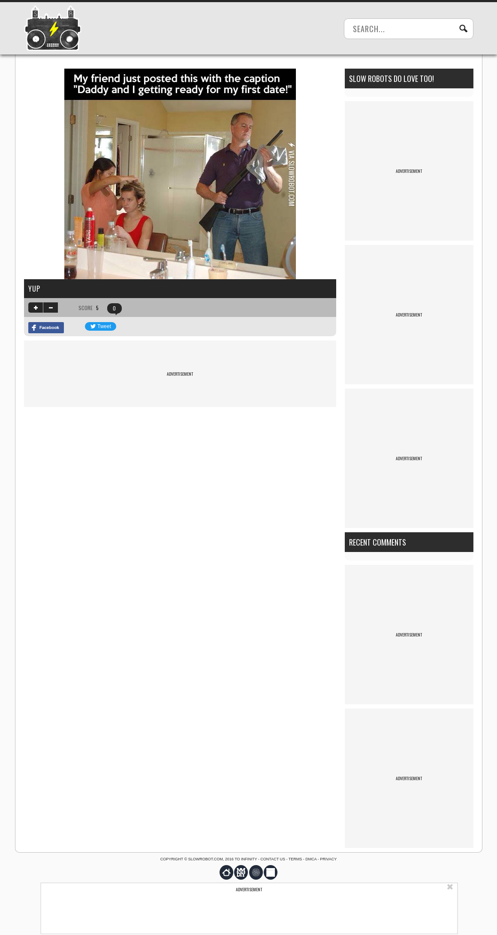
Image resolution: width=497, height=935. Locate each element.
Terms (295, 859)
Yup (34, 289)
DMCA (310, 859)
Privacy (328, 859)
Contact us (272, 859)
